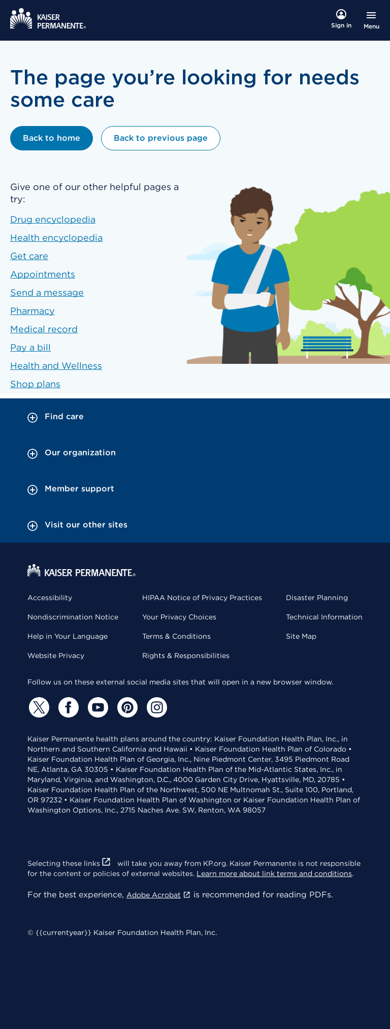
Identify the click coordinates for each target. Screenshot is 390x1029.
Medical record (44, 329)
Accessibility (49, 598)
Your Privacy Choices (179, 617)
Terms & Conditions (176, 636)
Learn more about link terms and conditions (274, 873)
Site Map (301, 636)
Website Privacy (55, 655)
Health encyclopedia (56, 237)
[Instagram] (155, 707)
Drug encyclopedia (52, 219)
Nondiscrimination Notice (72, 617)
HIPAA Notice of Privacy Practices (202, 598)
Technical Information (324, 617)
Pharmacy (32, 310)
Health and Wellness (56, 365)
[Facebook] (67, 707)
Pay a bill (30, 347)
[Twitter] (37, 707)
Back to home (51, 138)
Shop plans (35, 384)
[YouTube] (96, 707)
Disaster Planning (317, 598)
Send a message (47, 292)
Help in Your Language (67, 636)
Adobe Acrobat (158, 895)
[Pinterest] (126, 707)
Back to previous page (161, 138)
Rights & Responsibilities (186, 655)
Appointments (42, 274)
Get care (29, 256)
